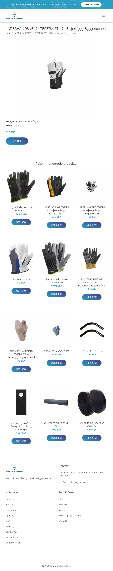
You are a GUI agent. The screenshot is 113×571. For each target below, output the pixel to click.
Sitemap (63, 520)
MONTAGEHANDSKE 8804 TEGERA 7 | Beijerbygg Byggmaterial (91, 282)
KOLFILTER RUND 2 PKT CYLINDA (91, 425)
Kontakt (63, 504)
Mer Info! (17, 141)
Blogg (62, 499)
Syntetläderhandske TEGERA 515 (21, 209)
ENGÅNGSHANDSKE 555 (56, 351)
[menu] (103, 16)
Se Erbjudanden (91, 4)
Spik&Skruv (11, 531)
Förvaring (11, 510)
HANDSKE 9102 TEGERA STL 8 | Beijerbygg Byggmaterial (56, 210)
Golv (8, 520)
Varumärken (25, 121)
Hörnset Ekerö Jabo (92, 351)
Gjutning (10, 515)
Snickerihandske (21, 279)
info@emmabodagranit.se (72, 482)
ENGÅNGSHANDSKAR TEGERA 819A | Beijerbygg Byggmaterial (21, 354)
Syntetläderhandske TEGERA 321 (57, 281)
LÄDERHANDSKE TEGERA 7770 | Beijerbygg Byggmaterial (92, 210)
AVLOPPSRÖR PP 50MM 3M (56, 425)
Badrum (10, 499)
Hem (8, 33)
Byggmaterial (13, 542)
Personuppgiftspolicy (70, 515)
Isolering (10, 526)
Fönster (10, 504)
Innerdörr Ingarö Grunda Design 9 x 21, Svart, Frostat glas (21, 426)
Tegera (36, 121)
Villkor (62, 510)
